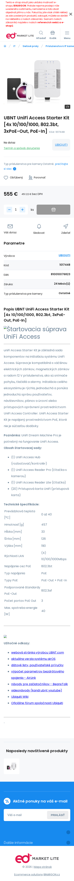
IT (14, 46)
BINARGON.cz (52, 874)
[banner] (20, 35)
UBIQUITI (61, 145)
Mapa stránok (43, 867)
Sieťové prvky (30, 46)
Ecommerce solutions (28, 874)
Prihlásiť (58, 814)
